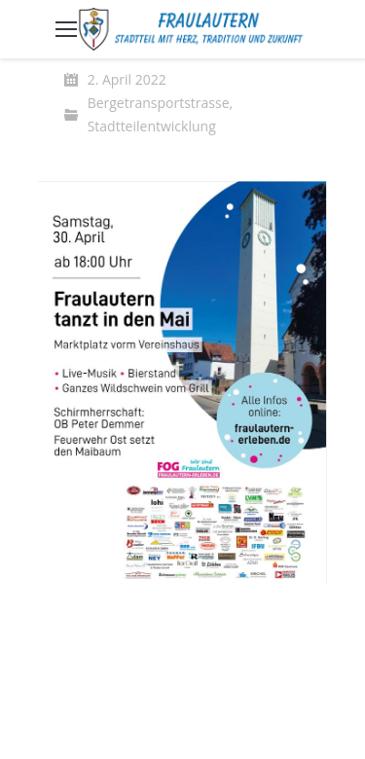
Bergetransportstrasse (159, 102)
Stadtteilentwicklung (152, 126)
